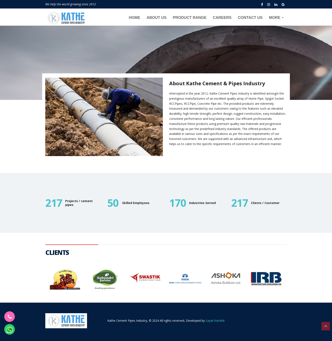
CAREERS (222, 17)
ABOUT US (156, 17)
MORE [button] (276, 17)
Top (325, 326)
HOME (134, 17)
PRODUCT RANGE (189, 17)
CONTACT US (250, 17)
